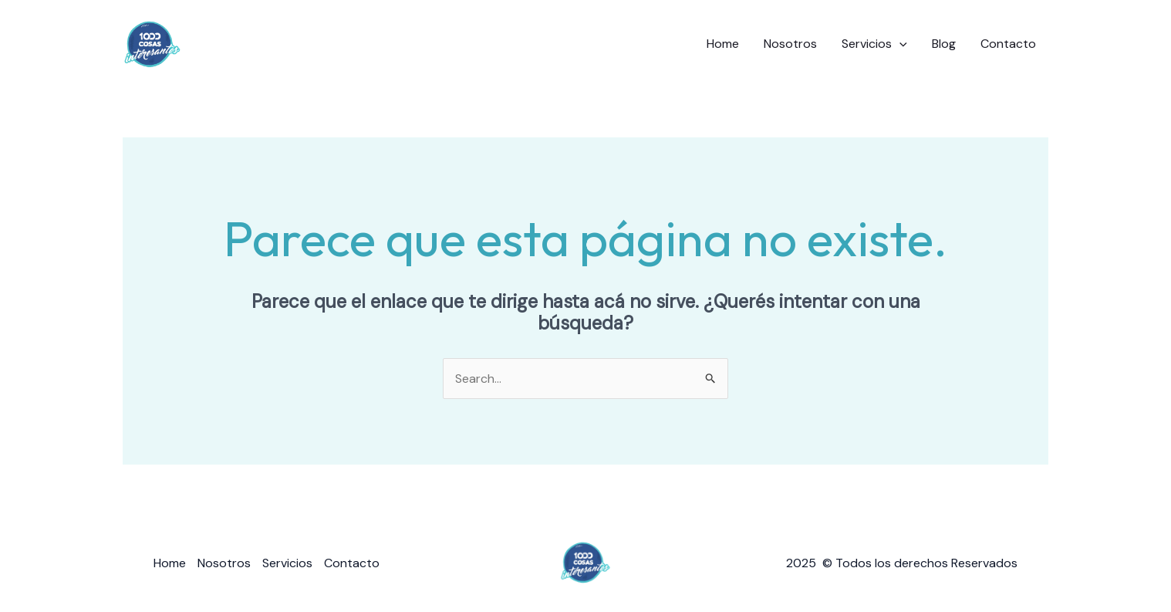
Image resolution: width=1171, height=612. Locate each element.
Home (723, 44)
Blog (944, 44)
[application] (899, 44)
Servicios (874, 44)
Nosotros (790, 44)
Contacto (1008, 44)
